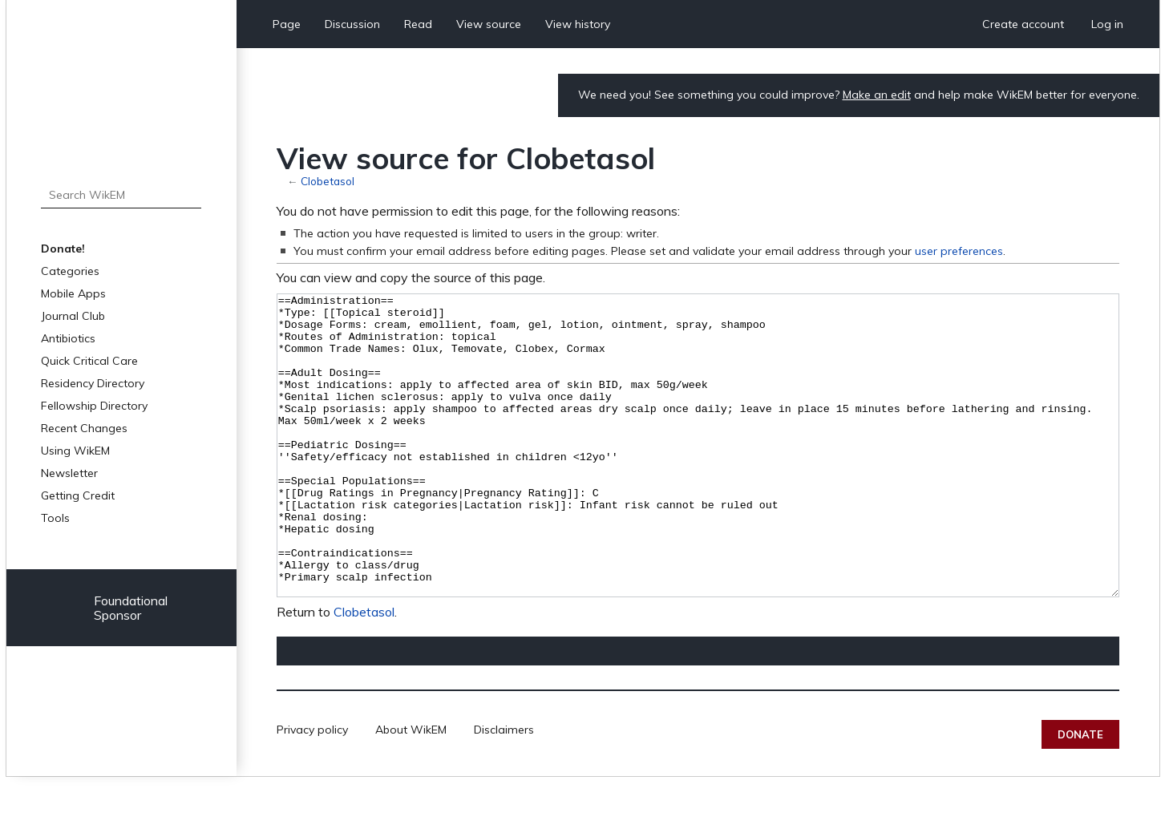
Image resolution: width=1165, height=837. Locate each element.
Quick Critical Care (89, 361)
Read (418, 24)
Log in (1107, 24)
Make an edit (877, 94)
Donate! (63, 248)
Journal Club (73, 316)
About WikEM (411, 789)
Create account (1023, 24)
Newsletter (69, 473)
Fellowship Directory (94, 405)
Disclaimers (504, 789)
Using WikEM (75, 450)
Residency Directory (92, 383)
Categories (70, 271)
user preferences (959, 251)
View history (577, 24)
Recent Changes (84, 428)
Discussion (352, 24)
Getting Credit (78, 495)
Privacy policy (312, 789)
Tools (55, 518)
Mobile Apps (73, 293)
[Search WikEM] (121, 194)
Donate (1080, 794)
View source (488, 24)
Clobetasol (327, 181)
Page (287, 24)
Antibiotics (68, 338)
